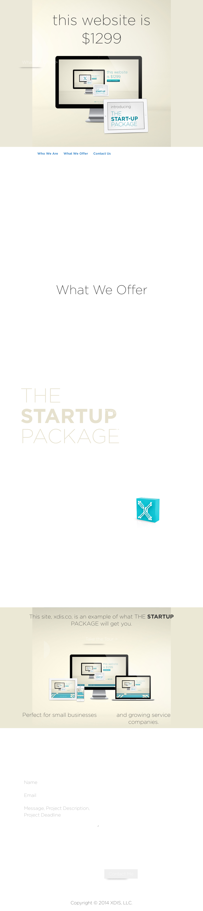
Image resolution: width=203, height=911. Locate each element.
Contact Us (102, 153)
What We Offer (76, 153)
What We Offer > (40, 62)
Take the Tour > (102, 638)
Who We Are (47, 153)
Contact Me (121, 873)
